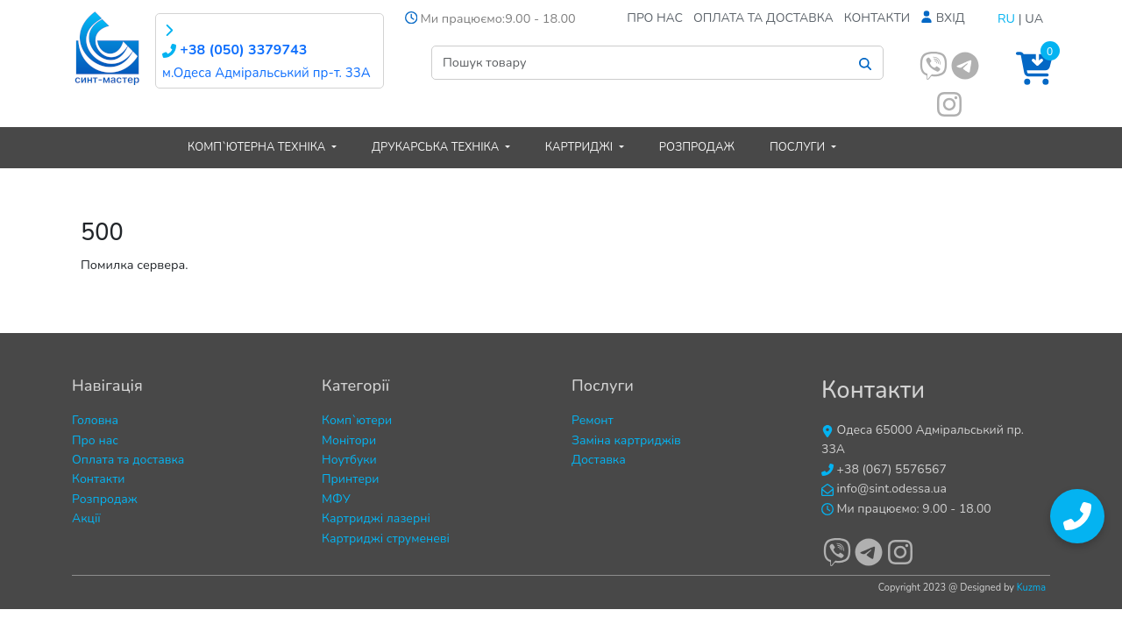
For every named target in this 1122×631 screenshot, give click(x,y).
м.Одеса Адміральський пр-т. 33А (266, 73)
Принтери (351, 479)
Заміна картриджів (626, 440)
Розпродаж (697, 147)
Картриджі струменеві (386, 538)
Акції (86, 518)
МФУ (336, 499)
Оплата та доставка (763, 18)
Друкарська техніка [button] (437, 147)
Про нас (655, 18)
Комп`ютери (357, 420)
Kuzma (1031, 587)
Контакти (877, 18)
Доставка (599, 459)
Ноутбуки (349, 459)
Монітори (349, 440)
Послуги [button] (799, 147)
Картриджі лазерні (376, 518)
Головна (95, 420)
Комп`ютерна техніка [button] (258, 147)
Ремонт (593, 420)
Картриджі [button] (580, 147)
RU (1006, 18)
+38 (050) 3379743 (234, 50)
